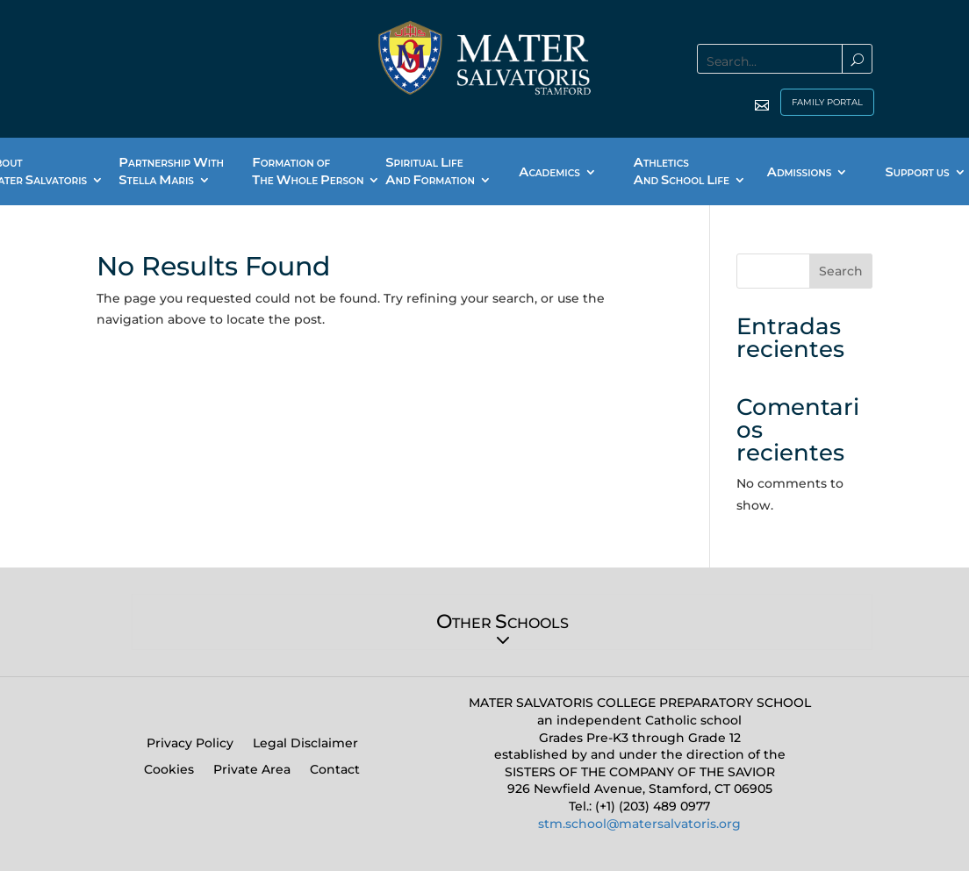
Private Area (252, 770)
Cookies (169, 770)
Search (841, 271)
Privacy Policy (190, 744)
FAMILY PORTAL (827, 102)
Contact (335, 770)
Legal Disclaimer (305, 744)
